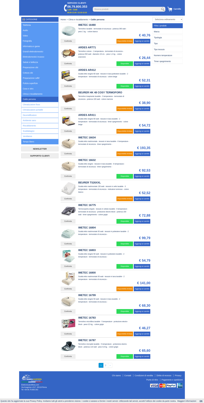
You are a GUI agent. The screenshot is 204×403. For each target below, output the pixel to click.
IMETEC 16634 (87, 137)
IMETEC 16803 (87, 250)
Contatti (127, 375)
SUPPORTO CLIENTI (40, 156)
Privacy (178, 375)
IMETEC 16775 (87, 205)
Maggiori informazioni (186, 401)
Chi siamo (116, 375)
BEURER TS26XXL (89, 182)
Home (63, 19)
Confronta (68, 41)
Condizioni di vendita (144, 375)
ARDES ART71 (87, 47)
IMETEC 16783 (87, 317)
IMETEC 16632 (87, 160)
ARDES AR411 (87, 115)
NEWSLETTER (40, 149)
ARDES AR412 (87, 70)
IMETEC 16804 (87, 227)
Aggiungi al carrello (142, 41)
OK (201, 401)
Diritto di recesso (164, 375)
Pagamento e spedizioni (172, 380)
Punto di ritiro (152, 380)
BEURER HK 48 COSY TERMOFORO (100, 92)
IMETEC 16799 (87, 295)
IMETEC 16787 (87, 340)
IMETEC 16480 (87, 25)
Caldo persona (97, 19)
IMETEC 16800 (87, 272)
